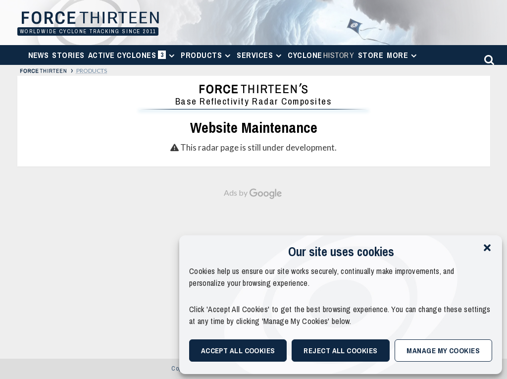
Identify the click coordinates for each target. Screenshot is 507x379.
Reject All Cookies (340, 350)
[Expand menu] (171, 56)
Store (370, 55)
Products (207, 55)
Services (260, 55)
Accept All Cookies (238, 350)
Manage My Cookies (443, 350)
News (38, 55)
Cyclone (321, 55)
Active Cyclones (133, 57)
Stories (68, 55)
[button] (487, 248)
